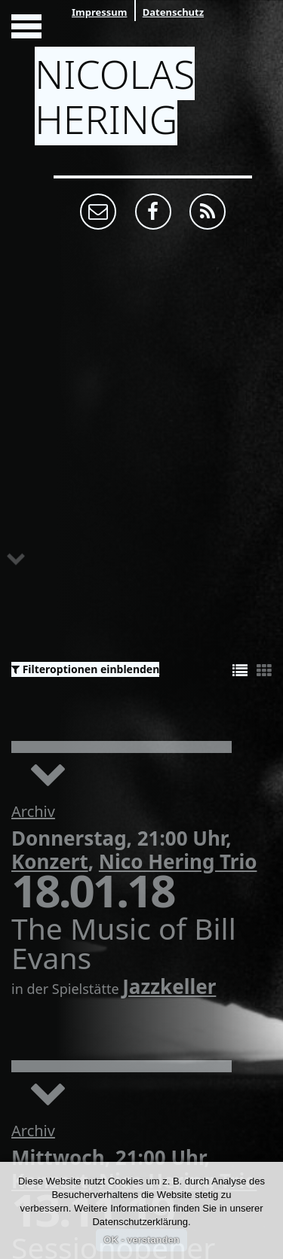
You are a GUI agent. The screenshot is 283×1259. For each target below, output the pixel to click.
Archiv (33, 811)
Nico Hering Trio (178, 861)
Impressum (99, 12)
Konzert (49, 861)
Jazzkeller (169, 986)
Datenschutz (173, 12)
